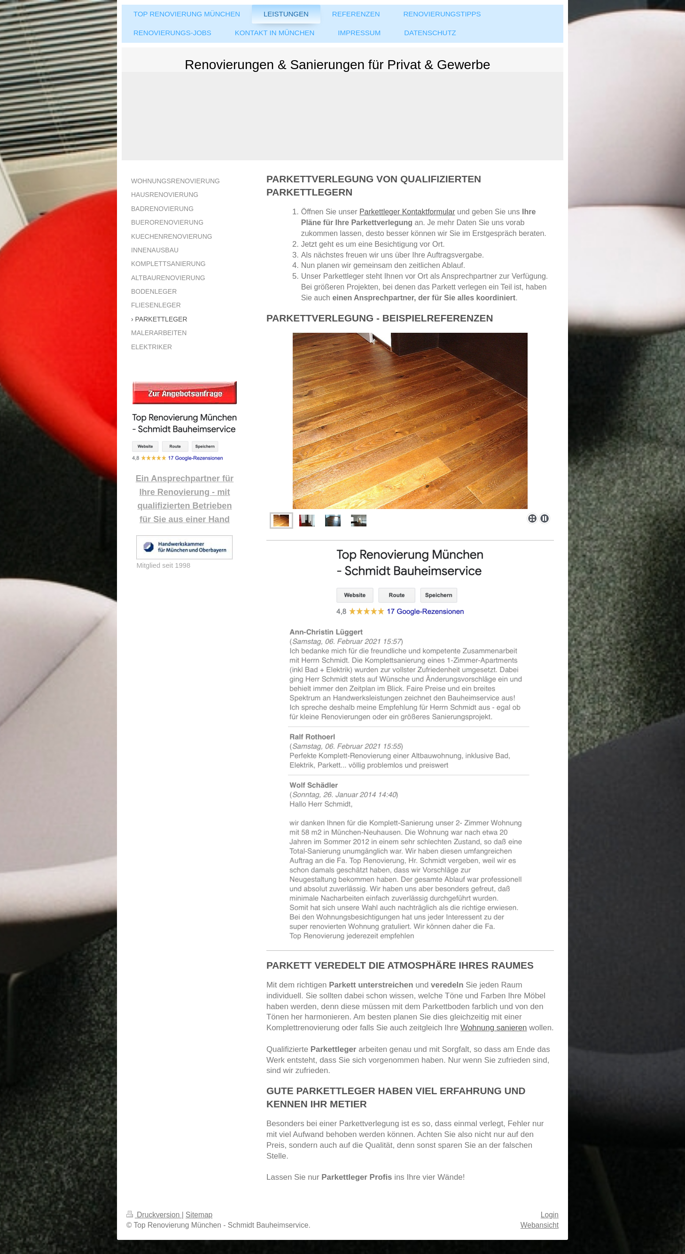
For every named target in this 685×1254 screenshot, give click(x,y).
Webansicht (540, 1225)
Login (550, 1215)
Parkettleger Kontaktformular (407, 212)
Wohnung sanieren (493, 1027)
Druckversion (154, 1215)
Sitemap (199, 1215)
